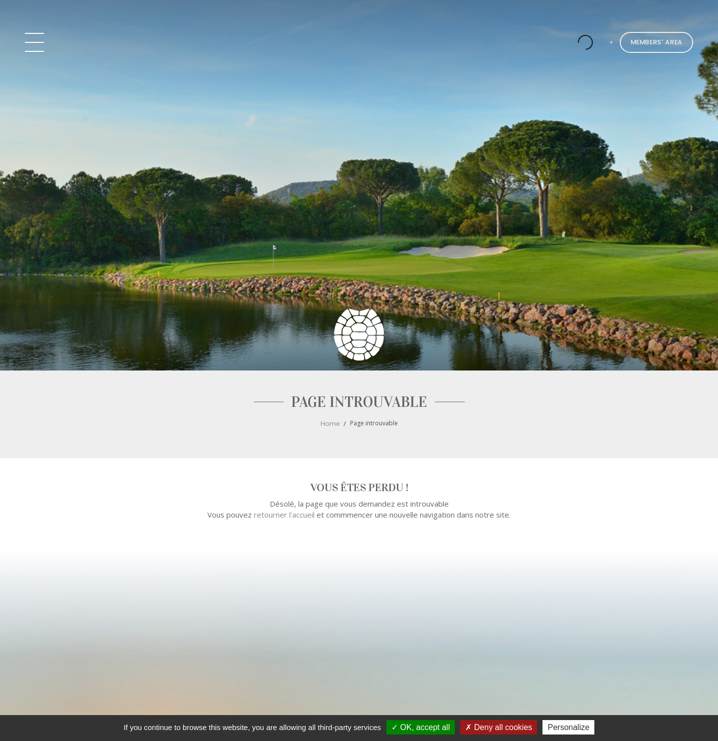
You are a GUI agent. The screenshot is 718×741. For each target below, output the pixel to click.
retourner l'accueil (284, 515)
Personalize (568, 727)
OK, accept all (420, 727)
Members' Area (657, 42)
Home (330, 423)
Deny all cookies (498, 727)
